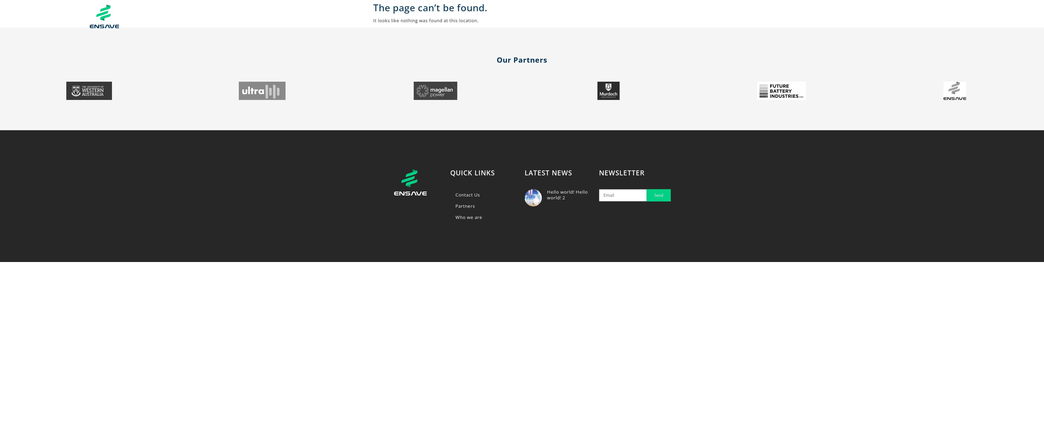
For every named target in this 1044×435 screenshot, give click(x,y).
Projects (926, 16)
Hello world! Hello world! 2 (567, 195)
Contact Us (1021, 17)
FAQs (990, 17)
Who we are (886, 17)
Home (853, 17)
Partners (962, 17)
